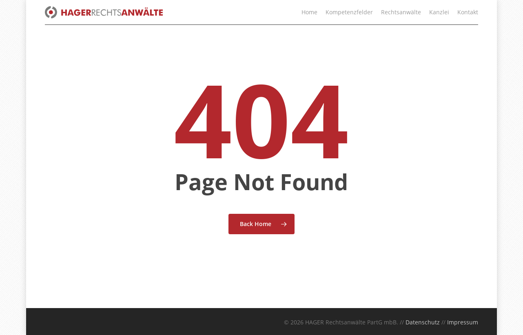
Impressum (462, 322)
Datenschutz (423, 322)
